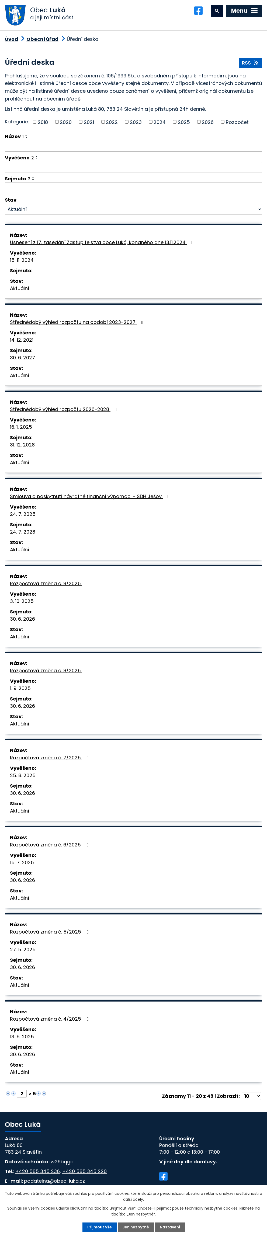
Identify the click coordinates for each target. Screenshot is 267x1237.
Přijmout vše (99, 1227)
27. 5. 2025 (23, 949)
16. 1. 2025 (21, 427)
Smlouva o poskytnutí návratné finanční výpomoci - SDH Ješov (91, 496)
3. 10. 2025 (22, 601)
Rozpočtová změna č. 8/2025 (50, 670)
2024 (160, 122)
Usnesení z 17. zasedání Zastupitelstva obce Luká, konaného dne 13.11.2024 (103, 242)
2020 (66, 122)
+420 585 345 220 (84, 1171)
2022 (112, 122)
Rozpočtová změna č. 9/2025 (50, 583)
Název (14, 136)
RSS (250, 62)
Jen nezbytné (136, 1227)
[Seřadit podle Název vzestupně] (27, 135)
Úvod (11, 39)
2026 (208, 122)
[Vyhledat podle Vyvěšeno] (133, 167)
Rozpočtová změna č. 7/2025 (50, 757)
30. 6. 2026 (22, 619)
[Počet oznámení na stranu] (251, 1096)
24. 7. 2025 (23, 514)
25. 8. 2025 (23, 775)
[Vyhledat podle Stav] (133, 209)
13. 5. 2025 (22, 1036)
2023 (136, 122)
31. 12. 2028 (22, 444)
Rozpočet (237, 122)
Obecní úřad (42, 39)
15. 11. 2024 (22, 260)
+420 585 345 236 (37, 1171)
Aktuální (19, 288)
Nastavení (170, 1227)
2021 (89, 122)
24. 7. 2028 (22, 531)
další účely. (133, 1199)
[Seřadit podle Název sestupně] (27, 137)
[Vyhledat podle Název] (133, 146)
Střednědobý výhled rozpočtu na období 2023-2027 (77, 322)
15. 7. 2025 (22, 862)
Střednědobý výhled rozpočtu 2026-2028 (64, 409)
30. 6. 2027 (22, 357)
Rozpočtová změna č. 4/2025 (50, 1019)
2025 (184, 122)
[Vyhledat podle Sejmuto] (133, 188)
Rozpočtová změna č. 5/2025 (50, 931)
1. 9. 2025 (20, 688)
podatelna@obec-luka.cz (54, 1181)
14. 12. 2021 (21, 340)
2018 (43, 122)
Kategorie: (17, 121)
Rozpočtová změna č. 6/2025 (50, 844)
